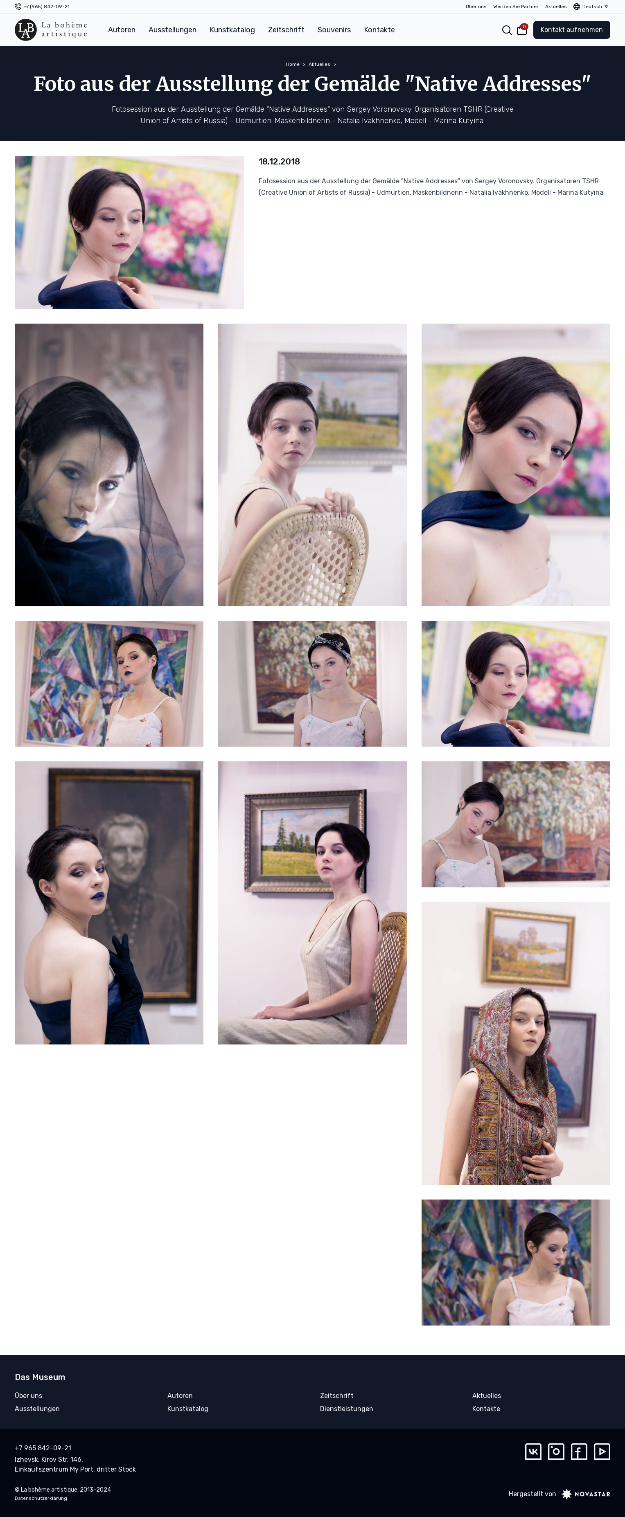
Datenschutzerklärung (41, 1498)
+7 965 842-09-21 (43, 1448)
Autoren (121, 29)
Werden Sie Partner (516, 6)
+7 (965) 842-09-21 (47, 6)
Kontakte (379, 29)
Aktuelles (556, 6)
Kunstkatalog (232, 29)
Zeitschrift (286, 29)
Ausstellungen (172, 29)
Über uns (476, 6)
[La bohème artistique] (51, 30)
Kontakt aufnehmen (572, 30)
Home (293, 64)
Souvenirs (334, 29)
